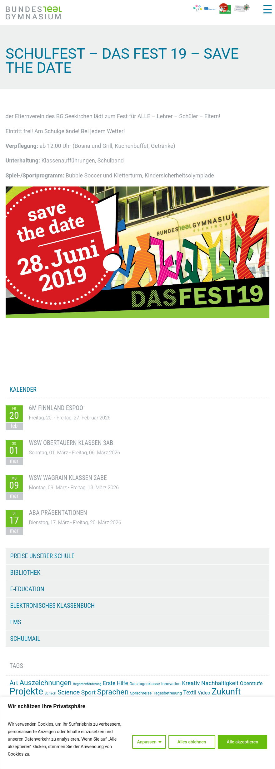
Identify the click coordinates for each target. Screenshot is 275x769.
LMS (15, 622)
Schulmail (25, 638)
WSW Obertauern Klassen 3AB (71, 443)
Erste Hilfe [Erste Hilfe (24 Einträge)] (115, 683)
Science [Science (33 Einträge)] (69, 692)
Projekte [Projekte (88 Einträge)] (26, 691)
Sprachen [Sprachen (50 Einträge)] (113, 692)
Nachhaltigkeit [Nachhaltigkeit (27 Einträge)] (219, 683)
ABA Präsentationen (58, 512)
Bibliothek (25, 572)
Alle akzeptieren (242, 741)
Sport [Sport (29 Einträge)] (88, 692)
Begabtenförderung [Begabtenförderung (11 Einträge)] (87, 684)
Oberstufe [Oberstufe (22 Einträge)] (251, 683)
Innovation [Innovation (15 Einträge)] (171, 683)
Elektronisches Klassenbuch (52, 605)
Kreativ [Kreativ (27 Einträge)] (191, 683)
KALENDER (23, 389)
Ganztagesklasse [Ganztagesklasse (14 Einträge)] (144, 683)
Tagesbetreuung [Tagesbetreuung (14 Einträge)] (167, 693)
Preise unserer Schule (42, 556)
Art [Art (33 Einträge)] (14, 683)
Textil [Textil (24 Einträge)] (189, 692)
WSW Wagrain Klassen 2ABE (68, 477)
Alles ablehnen (192, 741)
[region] (137, 733)
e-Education (27, 589)
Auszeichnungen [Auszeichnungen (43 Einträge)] (45, 683)
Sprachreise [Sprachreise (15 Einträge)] (141, 693)
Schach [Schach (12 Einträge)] (50, 693)
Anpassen (147, 741)
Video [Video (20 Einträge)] (204, 693)
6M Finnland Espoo (56, 408)
